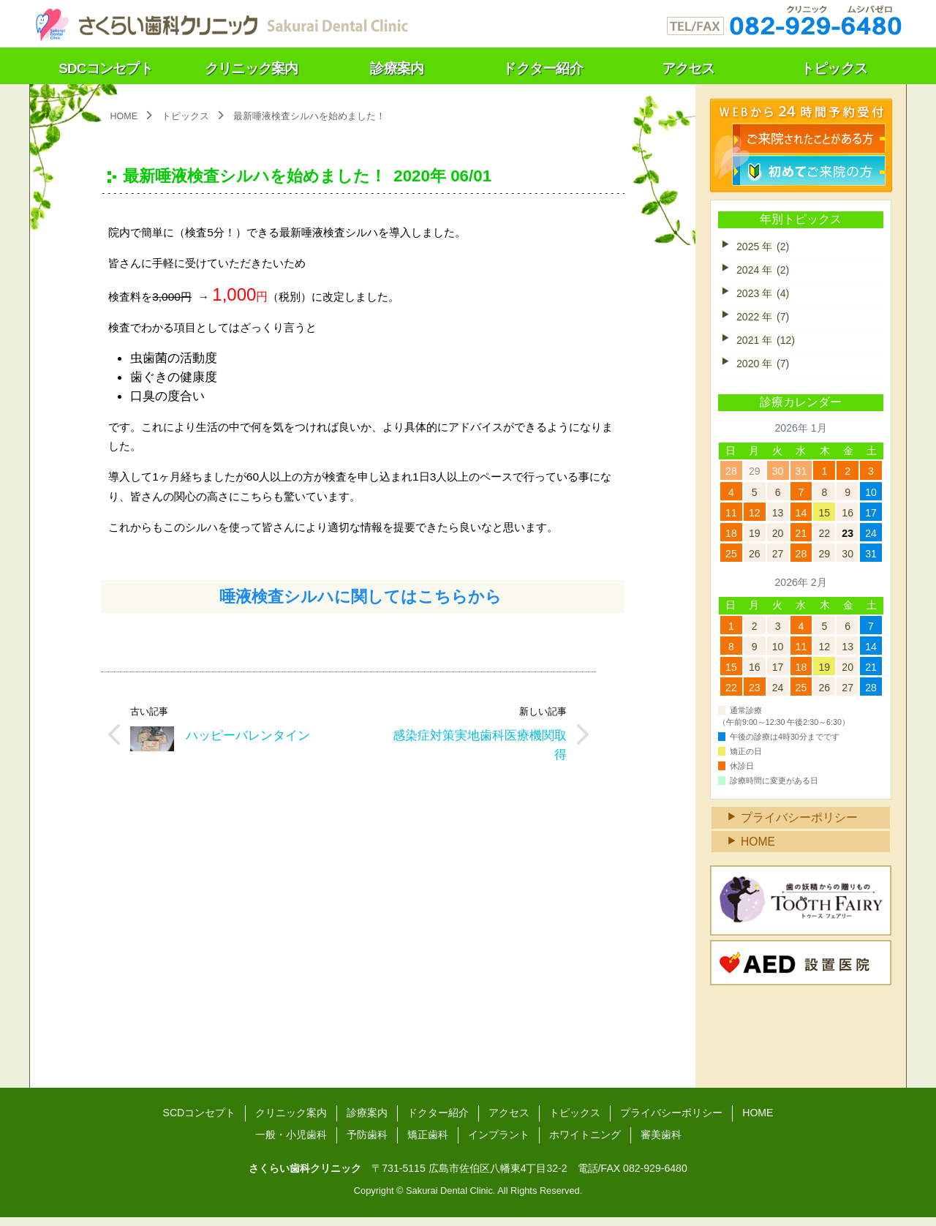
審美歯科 (661, 1143)
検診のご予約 (809, 137)
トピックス (186, 116)
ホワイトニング (585, 1143)
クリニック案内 (291, 1121)
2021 (766, 343)
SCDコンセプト (198, 1121)
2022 (763, 319)
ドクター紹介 (438, 1121)
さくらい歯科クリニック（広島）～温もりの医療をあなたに (220, 22)
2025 (763, 247)
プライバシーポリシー (799, 825)
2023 (763, 295)
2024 (763, 271)
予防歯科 (367, 1143)
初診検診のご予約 (809, 169)
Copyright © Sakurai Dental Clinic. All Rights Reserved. (468, 1200)
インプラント (498, 1143)
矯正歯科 (427, 1143)
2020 (763, 366)
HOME (758, 849)
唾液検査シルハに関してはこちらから (362, 603)
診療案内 (367, 1121)
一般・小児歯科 (291, 1143)
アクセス (508, 1121)
